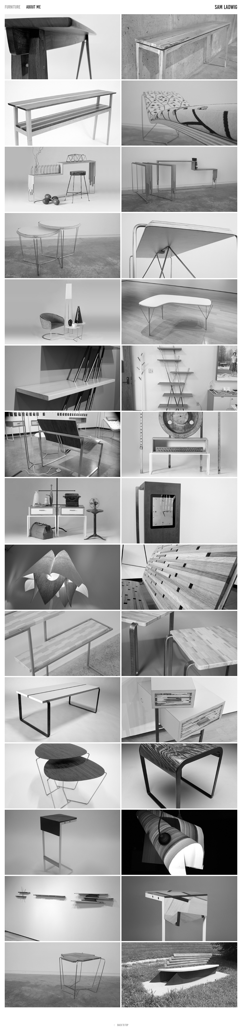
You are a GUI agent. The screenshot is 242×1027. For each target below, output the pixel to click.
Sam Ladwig (226, 7)
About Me (33, 6)
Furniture (12, 6)
